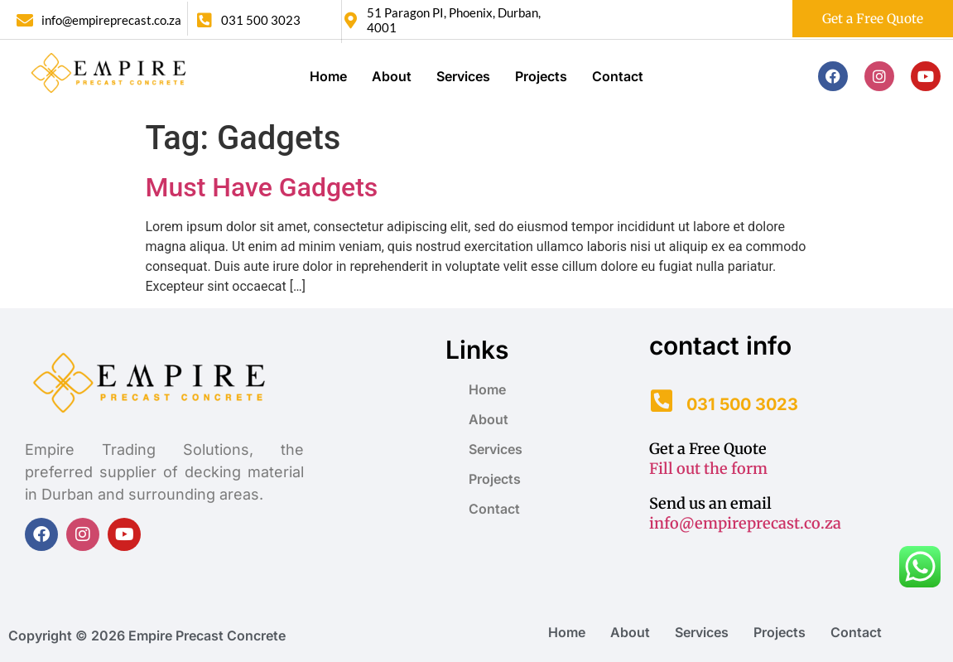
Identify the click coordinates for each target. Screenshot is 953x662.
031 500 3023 (261, 20)
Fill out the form (708, 469)
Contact (617, 77)
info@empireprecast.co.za (111, 20)
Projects (541, 77)
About (392, 77)
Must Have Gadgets (262, 188)
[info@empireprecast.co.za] (25, 21)
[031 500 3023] (204, 21)
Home (328, 77)
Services (463, 77)
